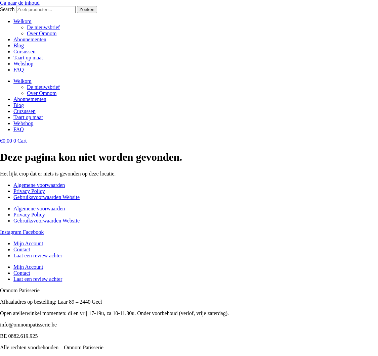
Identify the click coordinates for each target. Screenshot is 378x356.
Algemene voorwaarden (39, 185)
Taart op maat (28, 57)
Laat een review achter (37, 255)
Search (7, 9)
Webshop (23, 63)
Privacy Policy (29, 191)
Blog (18, 45)
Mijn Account (28, 243)
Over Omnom (41, 33)
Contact (21, 249)
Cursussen (24, 51)
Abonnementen (29, 39)
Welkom (22, 21)
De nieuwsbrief (43, 27)
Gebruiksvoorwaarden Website (46, 197)
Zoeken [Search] (87, 9)
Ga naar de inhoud (20, 3)
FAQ (18, 69)
